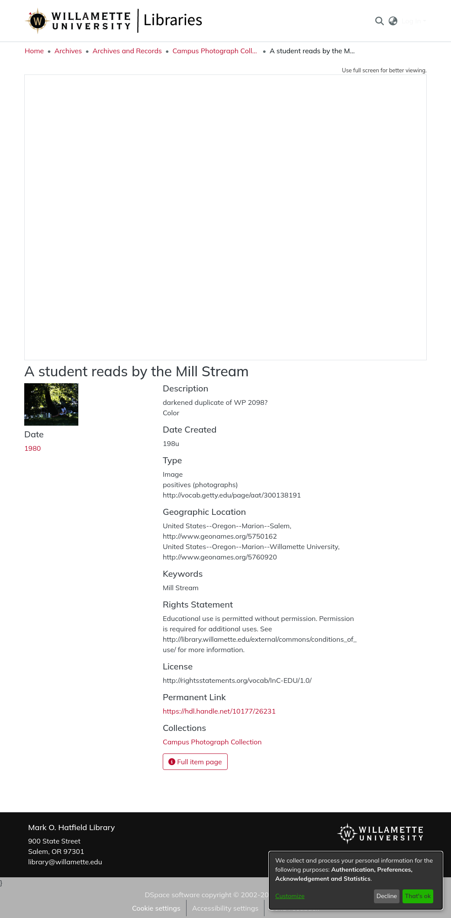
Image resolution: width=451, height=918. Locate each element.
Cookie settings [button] (156, 908)
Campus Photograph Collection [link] (215, 50)
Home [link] (34, 50)
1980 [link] (32, 448)
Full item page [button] (195, 761)
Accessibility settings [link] (225, 908)
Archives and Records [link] (127, 50)
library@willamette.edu (65, 861)
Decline (387, 896)
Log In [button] (412, 20)
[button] (379, 21)
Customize (290, 896)
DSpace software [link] (172, 894)
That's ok (418, 896)
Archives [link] (68, 50)
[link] (212, 741)
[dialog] (355, 880)
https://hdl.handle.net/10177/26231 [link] (219, 711)
